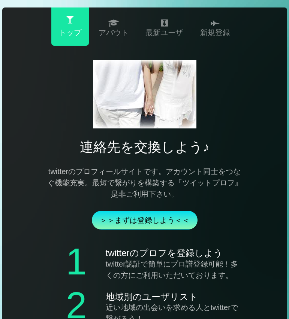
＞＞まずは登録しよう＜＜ (145, 220)
